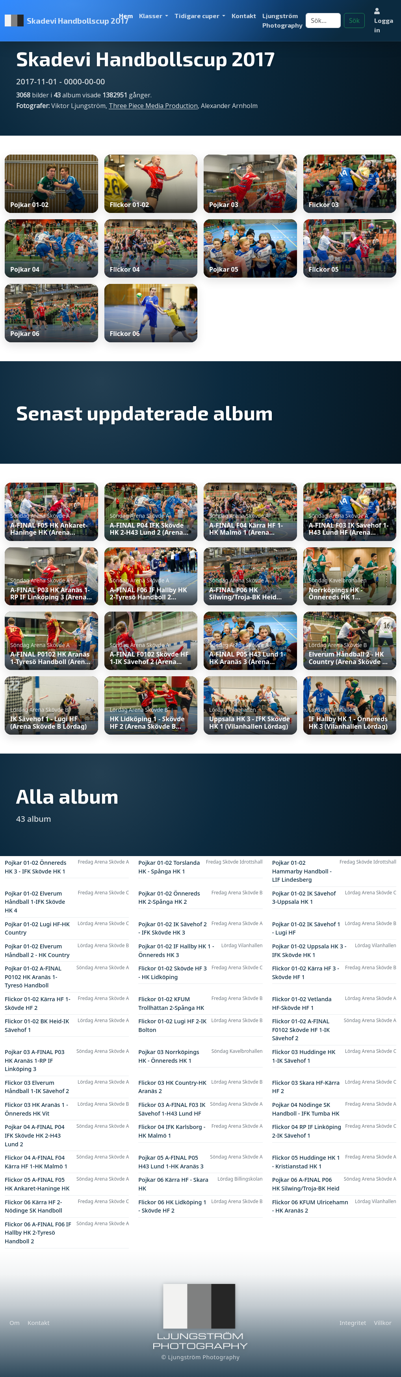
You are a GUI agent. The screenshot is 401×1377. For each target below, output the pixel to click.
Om (14, 1323)
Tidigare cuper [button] (198, 15)
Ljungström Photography (282, 20)
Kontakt (244, 15)
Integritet (353, 1323)
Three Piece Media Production (153, 105)
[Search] (323, 20)
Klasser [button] (151, 15)
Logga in (383, 21)
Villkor (383, 1323)
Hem (126, 15)
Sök (354, 20)
